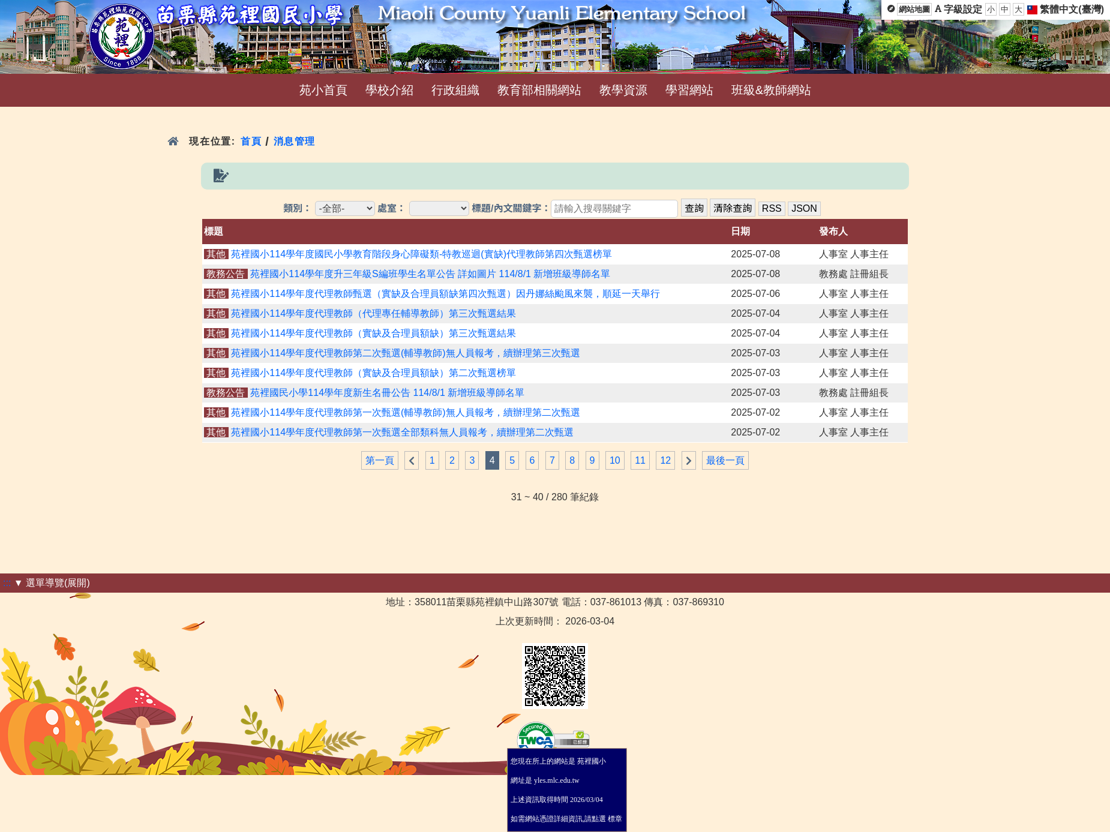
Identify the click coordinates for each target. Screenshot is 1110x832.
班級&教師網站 (771, 90)
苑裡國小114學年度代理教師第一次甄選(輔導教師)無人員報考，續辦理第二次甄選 (405, 412)
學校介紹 (389, 90)
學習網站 (689, 90)
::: (7, 583)
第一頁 (379, 460)
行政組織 (455, 90)
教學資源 (623, 90)
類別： (297, 208)
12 (665, 460)
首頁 (251, 141)
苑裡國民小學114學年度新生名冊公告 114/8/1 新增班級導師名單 (387, 393)
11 (640, 460)
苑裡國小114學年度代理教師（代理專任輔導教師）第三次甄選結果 (373, 313)
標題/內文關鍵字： (511, 208)
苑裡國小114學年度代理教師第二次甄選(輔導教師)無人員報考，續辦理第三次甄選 (405, 353)
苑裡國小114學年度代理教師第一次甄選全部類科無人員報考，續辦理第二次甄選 (402, 432)
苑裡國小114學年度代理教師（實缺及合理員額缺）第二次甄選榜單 (373, 373)
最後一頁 (725, 460)
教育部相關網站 (539, 90)
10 (615, 460)
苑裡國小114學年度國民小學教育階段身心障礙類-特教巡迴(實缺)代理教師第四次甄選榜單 (421, 254)
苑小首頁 (323, 90)
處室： (391, 208)
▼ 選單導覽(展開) (52, 583)
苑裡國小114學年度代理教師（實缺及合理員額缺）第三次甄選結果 (373, 333)
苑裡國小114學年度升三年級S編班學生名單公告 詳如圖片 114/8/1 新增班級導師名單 (430, 274)
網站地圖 (914, 9)
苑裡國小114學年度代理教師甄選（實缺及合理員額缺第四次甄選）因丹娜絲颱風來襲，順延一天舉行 (445, 294)
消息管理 (295, 141)
